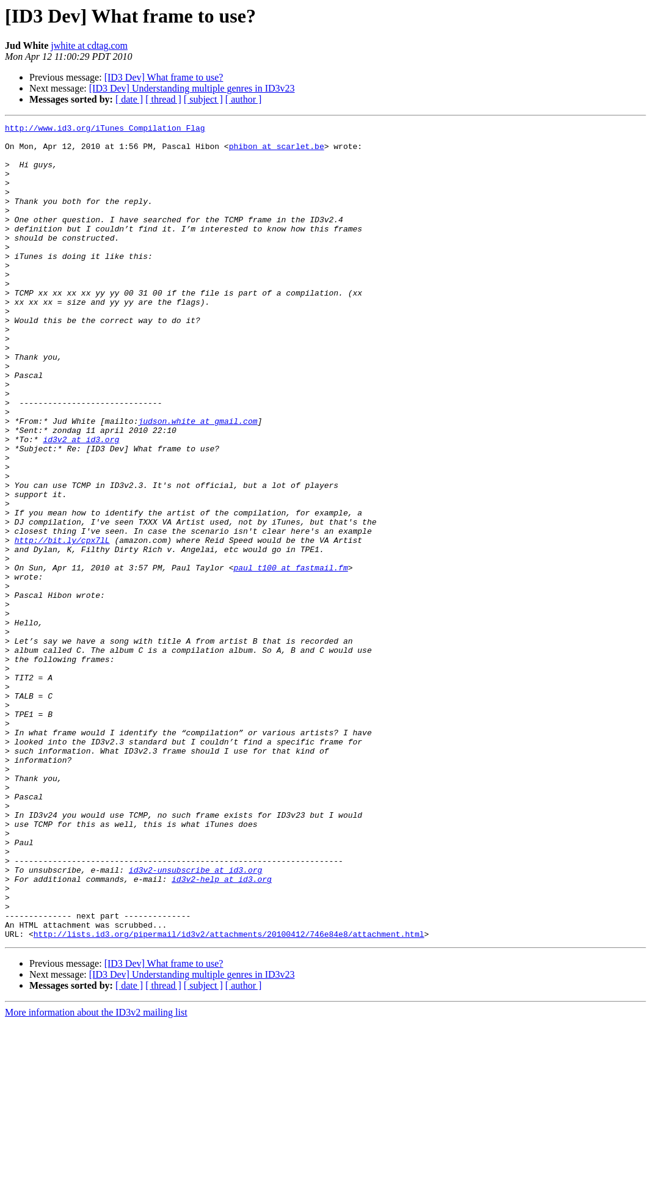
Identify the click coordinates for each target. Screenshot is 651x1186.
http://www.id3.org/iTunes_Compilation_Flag (105, 129)
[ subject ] (203, 99)
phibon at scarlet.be (276, 151)
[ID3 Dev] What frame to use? (164, 77)
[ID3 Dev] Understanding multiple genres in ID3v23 (192, 88)
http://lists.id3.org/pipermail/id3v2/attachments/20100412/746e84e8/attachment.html (229, 1096)
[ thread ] (163, 99)
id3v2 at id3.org (81, 503)
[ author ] (243, 99)
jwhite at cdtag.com (89, 45)
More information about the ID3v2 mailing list (96, 1175)
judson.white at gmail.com (197, 481)
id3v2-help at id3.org (222, 1030)
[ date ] (129, 99)
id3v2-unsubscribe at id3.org (195, 1019)
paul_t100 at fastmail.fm (290, 657)
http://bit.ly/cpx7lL (62, 624)
